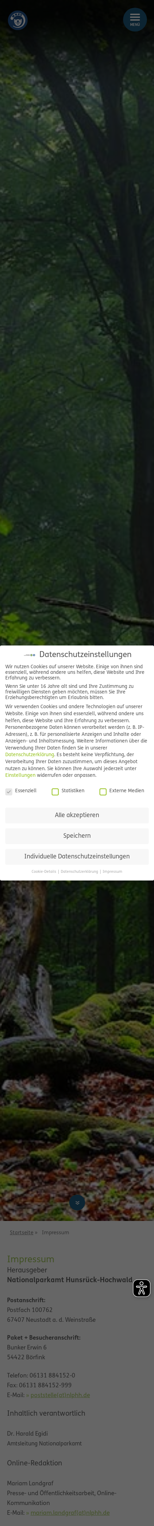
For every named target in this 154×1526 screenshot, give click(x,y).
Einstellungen (20, 775)
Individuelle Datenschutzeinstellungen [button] (77, 857)
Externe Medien (122, 791)
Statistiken (68, 791)
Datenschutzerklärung (29, 755)
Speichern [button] (77, 836)
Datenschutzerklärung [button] (80, 872)
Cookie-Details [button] (44, 872)
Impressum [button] (112, 872)
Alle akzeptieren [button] (77, 816)
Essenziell (21, 791)
